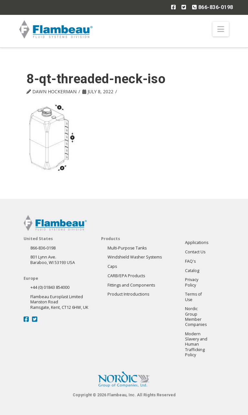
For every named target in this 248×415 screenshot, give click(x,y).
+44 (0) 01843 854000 (49, 287)
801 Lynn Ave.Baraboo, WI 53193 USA (52, 259)
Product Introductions (128, 294)
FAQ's (190, 261)
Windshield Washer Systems (135, 257)
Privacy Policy (191, 282)
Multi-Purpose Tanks (127, 248)
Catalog (192, 270)
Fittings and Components (131, 285)
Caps (112, 266)
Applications (196, 242)
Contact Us (195, 252)
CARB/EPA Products (126, 275)
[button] (220, 29)
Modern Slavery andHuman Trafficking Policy (196, 344)
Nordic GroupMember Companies (196, 316)
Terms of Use (193, 296)
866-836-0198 (212, 7)
